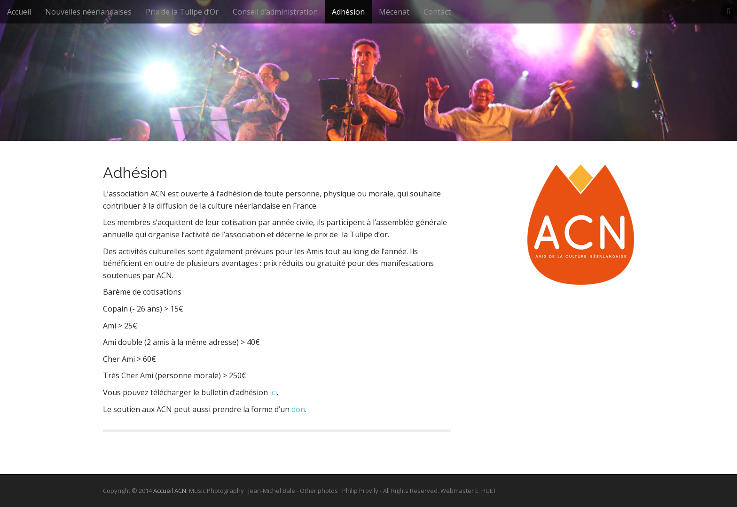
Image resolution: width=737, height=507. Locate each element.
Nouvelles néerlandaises (88, 12)
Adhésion (348, 12)
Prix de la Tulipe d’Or (182, 12)
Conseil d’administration (275, 12)
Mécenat (394, 12)
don (298, 409)
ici (273, 392)
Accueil (19, 12)
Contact (437, 12)
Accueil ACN (169, 490)
